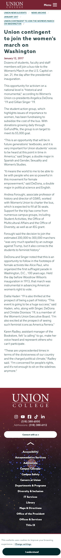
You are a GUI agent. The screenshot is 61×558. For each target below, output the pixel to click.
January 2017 (11, 17)
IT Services (30, 496)
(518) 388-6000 (30, 421)
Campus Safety (31, 474)
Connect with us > (30, 434)
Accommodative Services (30, 457)
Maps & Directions (31, 508)
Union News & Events (15, 13)
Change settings (23, 544)
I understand (32, 552)
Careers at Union (30, 480)
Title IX (30, 525)
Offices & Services (30, 519)
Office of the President (31, 513)
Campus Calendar (30, 468)
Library (30, 502)
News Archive (38, 13)
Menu (50, 5)
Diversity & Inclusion (30, 491)
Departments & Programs (30, 485)
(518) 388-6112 (38, 425)
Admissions (30, 463)
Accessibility (31, 451)
